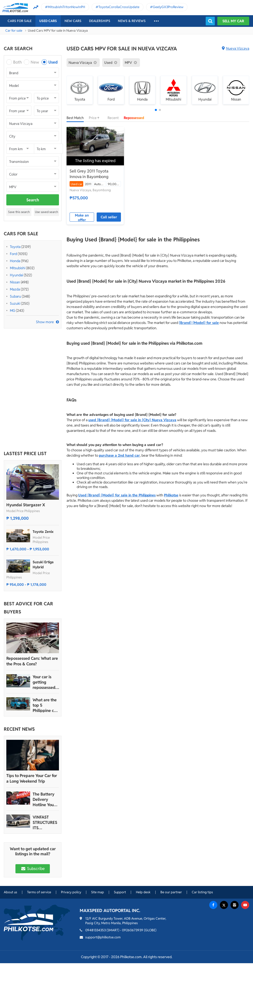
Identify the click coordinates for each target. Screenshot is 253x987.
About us (10, 892)
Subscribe (32, 868)
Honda (15, 261)
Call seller (109, 217)
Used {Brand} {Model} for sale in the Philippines (117, 495)
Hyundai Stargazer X (25, 505)
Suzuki (15, 303)
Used (53, 62)
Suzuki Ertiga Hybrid (43, 564)
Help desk (143, 892)
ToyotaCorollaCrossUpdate (118, 7)
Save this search (19, 212)
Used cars (48, 21)
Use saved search (46, 212)
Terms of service (39, 892)
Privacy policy (71, 892)
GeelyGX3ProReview (168, 7)
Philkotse (171, 495)
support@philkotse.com (103, 937)
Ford (13, 253)
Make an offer (82, 217)
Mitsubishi (17, 268)
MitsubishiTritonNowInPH (66, 7)
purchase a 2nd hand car (119, 455)
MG (12, 310)
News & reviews (132, 21)
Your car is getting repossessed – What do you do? (46, 682)
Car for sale (13, 30)
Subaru (15, 296)
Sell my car (233, 21)
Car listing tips (202, 892)
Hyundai (16, 275)
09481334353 (95, 930)
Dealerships (99, 21)
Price (95, 117)
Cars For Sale (20, 21)
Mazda (15, 289)
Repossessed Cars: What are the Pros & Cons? (32, 661)
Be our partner (171, 892)
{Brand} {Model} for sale (199, 322)
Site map (97, 892)
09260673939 (132, 930)
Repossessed (134, 117)
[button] (156, 110)
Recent (113, 117)
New (35, 62)
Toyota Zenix (43, 531)
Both (17, 62)
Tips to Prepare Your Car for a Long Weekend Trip (31, 778)
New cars (73, 21)
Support (120, 892)
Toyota (15, 246)
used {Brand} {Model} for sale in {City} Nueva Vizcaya (132, 420)
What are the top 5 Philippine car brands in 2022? (45, 705)
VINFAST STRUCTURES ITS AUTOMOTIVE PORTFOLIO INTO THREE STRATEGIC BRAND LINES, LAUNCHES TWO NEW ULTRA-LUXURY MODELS (45, 822)
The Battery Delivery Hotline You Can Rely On (44, 799)
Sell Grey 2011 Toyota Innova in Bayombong (89, 173)
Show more (45, 322)
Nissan (15, 282)
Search (32, 200)
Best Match (75, 117)
